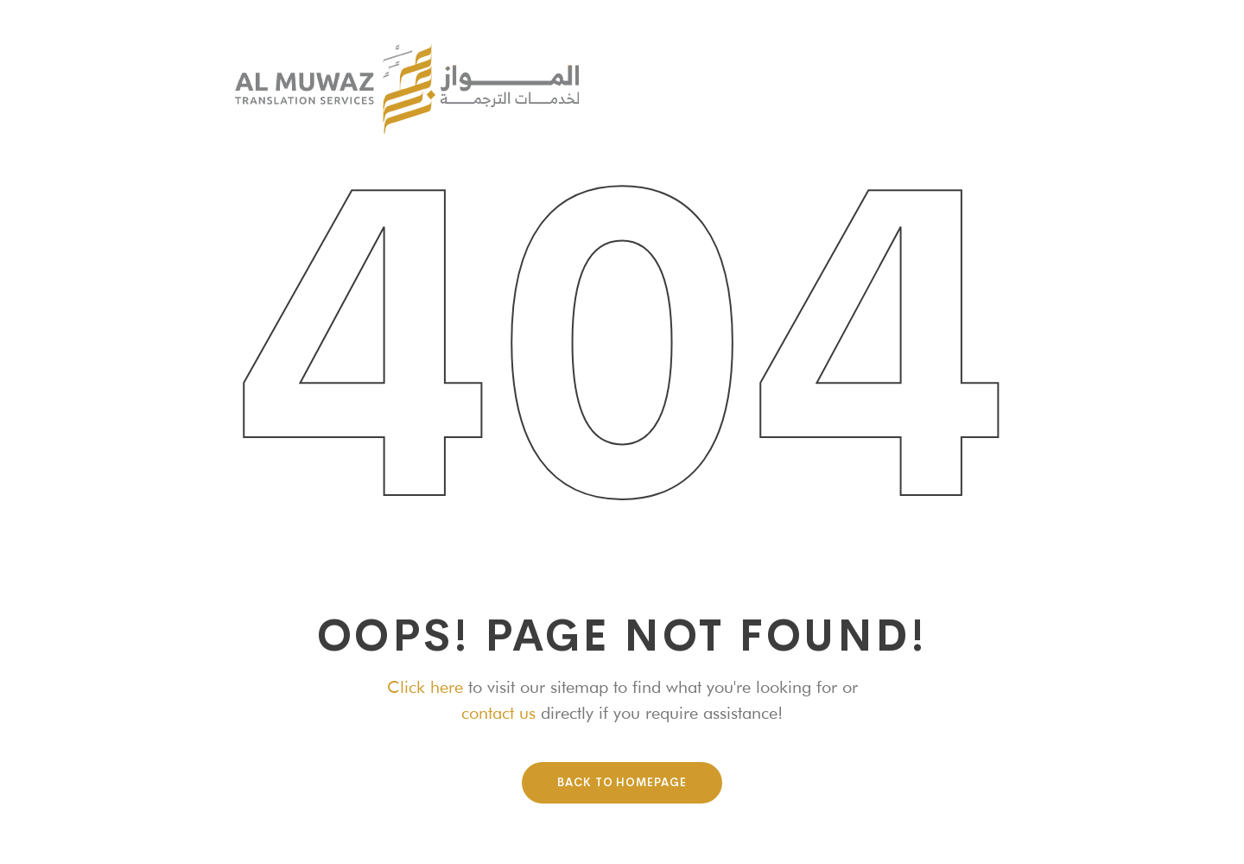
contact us (498, 712)
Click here (425, 687)
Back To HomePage (622, 782)
